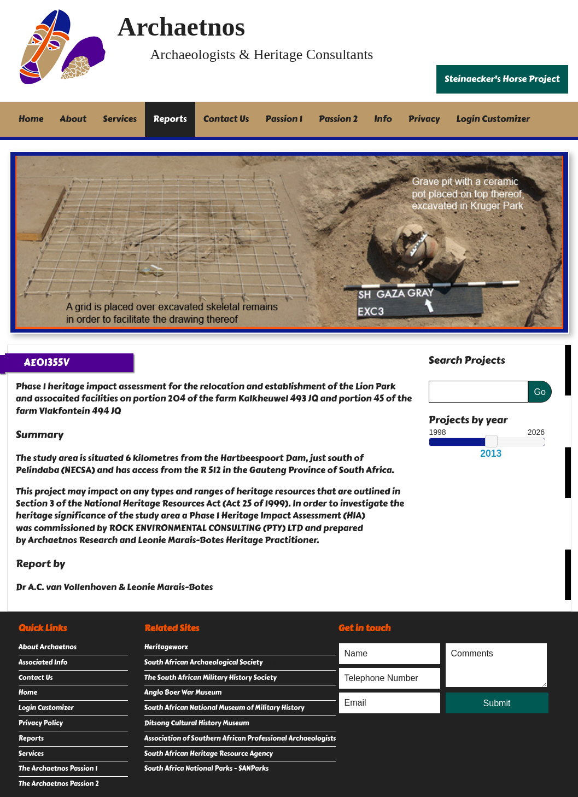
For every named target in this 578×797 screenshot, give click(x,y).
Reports (170, 119)
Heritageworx (166, 647)
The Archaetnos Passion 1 (58, 768)
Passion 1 (283, 119)
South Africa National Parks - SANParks (206, 768)
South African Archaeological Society (203, 662)
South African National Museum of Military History (224, 708)
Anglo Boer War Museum (183, 692)
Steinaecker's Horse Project (502, 79)
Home (31, 119)
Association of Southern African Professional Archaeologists (240, 738)
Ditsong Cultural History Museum (196, 723)
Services (120, 119)
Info (383, 119)
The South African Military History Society (210, 678)
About (73, 119)
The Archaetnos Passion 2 (59, 784)
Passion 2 (338, 119)
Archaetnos (182, 26)
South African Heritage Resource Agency (208, 754)
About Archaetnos (48, 647)
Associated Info (43, 662)
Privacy (424, 119)
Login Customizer (493, 119)
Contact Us (226, 119)
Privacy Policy (41, 723)
